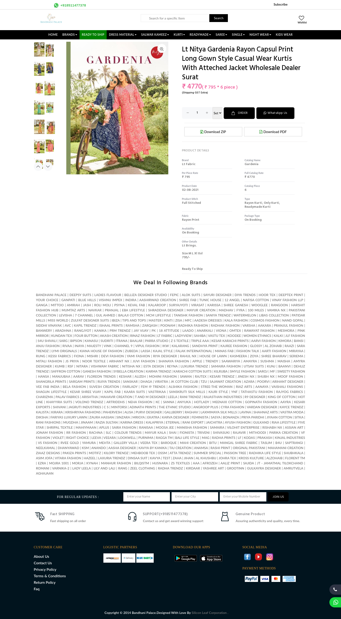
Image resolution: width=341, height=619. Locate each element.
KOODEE (234, 335)
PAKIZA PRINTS (75, 453)
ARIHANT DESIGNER (287, 381)
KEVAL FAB (136, 305)
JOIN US (278, 496)
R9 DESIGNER (255, 397)
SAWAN (186, 376)
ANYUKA (184, 402)
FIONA (79, 356)
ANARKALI (205, 330)
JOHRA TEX (227, 458)
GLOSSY (256, 346)
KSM (85, 448)
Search (218, 18)
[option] (44, 51)
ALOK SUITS (191, 295)
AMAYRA (250, 361)
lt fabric (188, 164)
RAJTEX (201, 376)
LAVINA (245, 412)
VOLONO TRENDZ (89, 402)
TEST (166, 458)
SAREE (221, 34)
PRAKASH (264, 437)
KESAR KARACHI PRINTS (230, 340)
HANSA (43, 376)
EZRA (42, 463)
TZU (204, 381)
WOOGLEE (259, 305)
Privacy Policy (45, 569)
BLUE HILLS (87, 300)
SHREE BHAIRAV (273, 356)
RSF (70, 366)
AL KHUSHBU (206, 458)
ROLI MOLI (102, 305)
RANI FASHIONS (48, 422)
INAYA (79, 346)
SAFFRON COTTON (65, 371)
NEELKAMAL (45, 448)
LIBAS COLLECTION (274, 315)
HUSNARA (160, 463)
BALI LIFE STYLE (187, 437)
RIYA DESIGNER (165, 356)
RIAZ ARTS (244, 386)
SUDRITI (107, 340)
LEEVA (96, 437)
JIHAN (189, 458)
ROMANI (42, 468)
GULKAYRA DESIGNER (264, 468)
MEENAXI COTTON (227, 402)
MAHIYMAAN (86, 427)
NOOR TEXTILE (94, 361)
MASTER (155, 320)
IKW (165, 346)
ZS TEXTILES (180, 463)
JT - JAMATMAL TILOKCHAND (280, 463)
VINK (108, 346)
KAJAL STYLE (163, 351)
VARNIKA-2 (61, 468)
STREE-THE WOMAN (217, 386)
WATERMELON (244, 315)
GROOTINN (235, 468)
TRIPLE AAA (200, 340)
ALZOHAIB (274, 458)
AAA (196, 463)
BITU (213, 442)
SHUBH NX (266, 376)
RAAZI (289, 346)
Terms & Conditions (50, 575)
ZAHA (177, 458)
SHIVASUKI (221, 432)
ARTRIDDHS (115, 402)
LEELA (172, 397)
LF (239, 437)
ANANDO (98, 448)
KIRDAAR (193, 468)
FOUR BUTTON (86, 335)
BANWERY (44, 330)
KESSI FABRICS (59, 356)
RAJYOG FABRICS (289, 391)
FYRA (240, 310)
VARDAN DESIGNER (262, 407)
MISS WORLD (58, 320)
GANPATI (68, 300)
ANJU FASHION (48, 346)
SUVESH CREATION (104, 386)
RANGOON (279, 305)
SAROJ (263, 371)
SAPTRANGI (294, 442)
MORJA (77, 463)
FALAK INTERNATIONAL (193, 351)
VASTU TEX (216, 335)
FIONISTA (187, 432)
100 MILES (256, 310)
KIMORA (284, 340)
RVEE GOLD (70, 442)
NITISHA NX (131, 366)
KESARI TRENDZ (222, 376)
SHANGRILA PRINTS (51, 381)
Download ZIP (213, 131)
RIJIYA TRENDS (109, 381)
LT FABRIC (164, 335)
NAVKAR (95, 310)
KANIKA (100, 330)
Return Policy (45, 582)
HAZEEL (90, 458)
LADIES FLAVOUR (107, 295)
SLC (108, 432)
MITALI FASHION (49, 361)
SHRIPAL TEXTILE (60, 427)
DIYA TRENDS (245, 295)
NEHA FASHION (140, 402)
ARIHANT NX (119, 361)
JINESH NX (246, 376)
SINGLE (238, 34)
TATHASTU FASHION (257, 391)
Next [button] (48, 166)
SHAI (172, 432)
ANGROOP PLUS (205, 407)
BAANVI (284, 366)
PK (154, 330)
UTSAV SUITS (254, 366)
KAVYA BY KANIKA (152, 448)
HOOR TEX (267, 295)
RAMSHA (132, 325)
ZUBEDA (131, 351)
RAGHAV (191, 412)
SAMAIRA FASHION (226, 366)
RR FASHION (76, 432)
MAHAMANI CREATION (285, 448)
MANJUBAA (61, 376)
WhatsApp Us (276, 112)
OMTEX (235, 330)
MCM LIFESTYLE (158, 315)
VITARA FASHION (68, 458)
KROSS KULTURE (251, 458)
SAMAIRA (217, 427)
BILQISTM (141, 463)
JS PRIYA (72, 361)
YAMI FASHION (138, 356)
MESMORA (286, 330)
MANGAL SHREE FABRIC (239, 442)
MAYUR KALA (155, 432)
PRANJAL (112, 310)
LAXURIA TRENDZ (111, 458)
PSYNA (119, 305)
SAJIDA (248, 463)
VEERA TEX (148, 442)
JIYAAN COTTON (279, 417)
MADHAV (226, 310)
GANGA (42, 305)
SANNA (168, 402)
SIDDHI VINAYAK (49, 325)
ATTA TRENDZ (180, 453)
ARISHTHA (90, 397)
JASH (87, 305)
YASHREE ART (213, 468)
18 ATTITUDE (169, 330)
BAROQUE (168, 442)
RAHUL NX (188, 356)
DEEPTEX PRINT (290, 295)
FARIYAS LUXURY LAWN (69, 417)
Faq (37, 588)
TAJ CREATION (180, 448)
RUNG (40, 356)
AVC (68, 325)
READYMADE (200, 34)
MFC (188, 320)
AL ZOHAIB (273, 346)
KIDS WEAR (284, 34)
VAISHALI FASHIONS (287, 386)
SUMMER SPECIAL (207, 453)
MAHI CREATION (193, 442)
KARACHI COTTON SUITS (192, 371)
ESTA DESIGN (153, 366)
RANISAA (146, 427)
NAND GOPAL (292, 320)
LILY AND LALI (104, 468)
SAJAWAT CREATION (225, 381)
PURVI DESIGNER (149, 412)
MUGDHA (70, 422)
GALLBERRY (173, 412)
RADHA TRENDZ (170, 468)
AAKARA (264, 325)
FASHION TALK (247, 351)
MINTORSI (119, 407)
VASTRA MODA (291, 412)
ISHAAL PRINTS (111, 325)
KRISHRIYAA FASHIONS (83, 412)
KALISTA (42, 412)
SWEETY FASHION (291, 371)
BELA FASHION (74, 386)
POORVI (263, 381)
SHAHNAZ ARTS (265, 412)
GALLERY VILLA (125, 442)
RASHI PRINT (220, 448)
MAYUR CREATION (201, 310)
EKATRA (153, 417)
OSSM (162, 453)
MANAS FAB (224, 351)
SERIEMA (296, 356)
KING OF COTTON (281, 397)
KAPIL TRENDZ (85, 325)
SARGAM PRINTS (82, 381)
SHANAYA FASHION (174, 361)
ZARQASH (150, 325)
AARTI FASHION (274, 351)
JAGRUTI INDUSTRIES (84, 407)
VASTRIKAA (157, 391)
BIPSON (76, 340)
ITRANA (121, 340)
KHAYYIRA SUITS (59, 402)
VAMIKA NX (276, 310)
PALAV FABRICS (67, 397)
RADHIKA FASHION (193, 325)
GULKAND (261, 422)
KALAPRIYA (154, 422)
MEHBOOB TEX (143, 453)
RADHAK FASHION (225, 325)
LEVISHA (65, 315)
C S (106, 407)
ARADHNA (63, 330)
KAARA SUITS (134, 391)
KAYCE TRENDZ (291, 407)
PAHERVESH (112, 412)
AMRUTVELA (293, 468)
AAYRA (285, 402)
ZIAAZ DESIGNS (48, 453)
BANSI (298, 340)
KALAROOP (157, 305)
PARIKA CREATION (283, 432)
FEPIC (174, 295)
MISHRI (92, 356)
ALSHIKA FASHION (183, 386)
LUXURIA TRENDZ (194, 366)
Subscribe (280, 4)
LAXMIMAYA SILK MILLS (219, 412)
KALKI (278, 335)
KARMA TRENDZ (158, 371)
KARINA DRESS (131, 422)
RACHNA (95, 432)
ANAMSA (201, 448)
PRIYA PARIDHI (252, 417)
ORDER (240, 112)
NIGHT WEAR (260, 34)
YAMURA (89, 442)
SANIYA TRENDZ (218, 315)
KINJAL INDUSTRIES (290, 437)
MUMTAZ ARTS (73, 310)
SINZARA (123, 417)
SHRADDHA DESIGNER (165, 310)
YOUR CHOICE (47, 300)
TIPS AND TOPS (134, 320)
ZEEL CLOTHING (142, 468)
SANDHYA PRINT (205, 346)
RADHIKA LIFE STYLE (265, 453)
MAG (206, 437)
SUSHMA (267, 361)
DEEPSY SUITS (80, 295)
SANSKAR (130, 381)
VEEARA (109, 437)
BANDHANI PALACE (51, 295)
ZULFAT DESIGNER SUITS (90, 320)
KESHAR (125, 376)
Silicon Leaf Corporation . (210, 612)
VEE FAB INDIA (47, 386)
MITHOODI (257, 432)
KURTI (179, 34)
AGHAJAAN (45, 473)
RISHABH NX (272, 427)
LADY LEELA (81, 468)
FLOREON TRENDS (101, 376)
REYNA (172, 366)
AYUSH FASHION (238, 422)
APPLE (197, 361)
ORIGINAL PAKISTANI (249, 448)
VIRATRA (161, 381)
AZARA (249, 381)
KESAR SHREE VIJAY (85, 391)
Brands (69, 34)
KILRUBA (220, 371)
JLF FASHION (295, 335)
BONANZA (231, 417)
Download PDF (273, 131)
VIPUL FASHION (147, 346)
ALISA (128, 412)
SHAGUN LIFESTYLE (51, 391)
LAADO (188, 330)
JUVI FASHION (144, 361)
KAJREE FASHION (233, 346)
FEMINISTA (199, 417)
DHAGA (146, 381)
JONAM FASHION (49, 432)
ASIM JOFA (44, 458)
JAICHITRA (214, 422)
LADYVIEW (183, 335)
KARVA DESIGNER (175, 417)
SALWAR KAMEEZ (155, 34)
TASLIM (266, 442)
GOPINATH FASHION (261, 402)
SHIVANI (59, 407)
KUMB (60, 366)
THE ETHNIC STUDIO (175, 407)
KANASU (91, 340)
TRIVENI (203, 432)
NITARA (82, 366)
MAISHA (283, 361)
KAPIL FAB (112, 391)
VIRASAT (197, 305)
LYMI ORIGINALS (64, 351)
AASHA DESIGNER (122, 448)
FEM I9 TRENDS (153, 386)
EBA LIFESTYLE (133, 310)
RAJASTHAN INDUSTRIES (223, 397)
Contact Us (43, 562)
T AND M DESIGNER (150, 397)
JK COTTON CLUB (184, 381)
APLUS (104, 427)
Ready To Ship (93, 34)
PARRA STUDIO (156, 340)
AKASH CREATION (114, 335)
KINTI (168, 320)
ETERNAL (173, 422)
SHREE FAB (187, 300)
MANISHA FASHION (192, 427)
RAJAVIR (239, 432)
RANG (122, 468)
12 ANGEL (232, 300)
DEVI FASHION (112, 356)
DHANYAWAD (68, 448)
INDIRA (131, 300)
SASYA (215, 417)
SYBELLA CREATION (128, 371)
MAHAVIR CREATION (116, 397)
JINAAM (87, 422)
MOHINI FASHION (163, 376)
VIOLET (58, 437)
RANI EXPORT (193, 422)
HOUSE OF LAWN (213, 356)
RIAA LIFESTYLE (284, 422)
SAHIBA (200, 335)
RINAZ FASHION (142, 335)
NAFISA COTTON (256, 300)
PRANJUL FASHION (288, 325)
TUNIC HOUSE (210, 300)
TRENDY (211, 361)
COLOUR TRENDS (128, 432)
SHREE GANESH (236, 305)
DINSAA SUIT (137, 458)
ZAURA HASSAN (101, 417)
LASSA (145, 351)
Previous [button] (38, 166)
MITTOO (57, 305)
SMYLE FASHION (242, 371)
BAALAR (136, 340)
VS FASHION (47, 442)
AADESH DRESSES (208, 320)
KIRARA (57, 412)
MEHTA (104, 442)
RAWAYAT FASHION (259, 330)
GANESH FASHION (97, 371)
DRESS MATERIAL (123, 34)
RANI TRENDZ (190, 397)
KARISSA (213, 305)
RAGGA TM (164, 437)
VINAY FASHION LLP (287, 300)
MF (272, 371)
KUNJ (271, 366)
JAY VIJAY (141, 330)
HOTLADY (201, 402)
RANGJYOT (82, 330)
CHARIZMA (44, 397)
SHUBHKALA (293, 453)
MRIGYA (138, 417)
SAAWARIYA (231, 361)
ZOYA (254, 356)
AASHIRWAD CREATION (157, 300)
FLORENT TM (295, 458)
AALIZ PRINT (230, 463)
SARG (63, 340)
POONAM (167, 325)
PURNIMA (145, 437)
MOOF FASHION (290, 376)
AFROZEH (210, 463)
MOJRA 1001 (59, 463)
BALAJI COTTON (130, 315)
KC (158, 402)
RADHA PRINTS (223, 437)
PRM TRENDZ (120, 330)
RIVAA (67, 346)
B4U (278, 442)
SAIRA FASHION (124, 427)
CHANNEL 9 (123, 346)
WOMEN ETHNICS (257, 335)
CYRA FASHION (232, 407)
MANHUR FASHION (116, 463)
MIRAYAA (296, 351)
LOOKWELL (127, 437)
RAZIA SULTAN (107, 422)
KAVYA (155, 458)
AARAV (78, 376)
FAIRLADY (129, 386)
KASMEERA (238, 356)
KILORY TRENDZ (116, 453)
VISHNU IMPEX (110, 300)
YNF (234, 391)
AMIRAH (73, 305)
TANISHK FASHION (188, 315)
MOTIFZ (95, 453)
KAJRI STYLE (218, 391)
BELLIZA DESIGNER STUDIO (145, 295)
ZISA (178, 320)
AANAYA (261, 386)
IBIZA (116, 320)
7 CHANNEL (84, 315)
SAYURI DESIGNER (217, 295)
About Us (41, 556)
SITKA (298, 417)
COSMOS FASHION (264, 320)
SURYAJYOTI (178, 305)
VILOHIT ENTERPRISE (243, 427)
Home (53, 34)
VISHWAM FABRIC (105, 366)
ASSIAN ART (294, 427)
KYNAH (92, 463)
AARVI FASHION (263, 340)
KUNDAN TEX (61, 335)
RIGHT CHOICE (77, 437)
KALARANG (180, 346)
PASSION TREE (235, 453)
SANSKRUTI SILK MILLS (187, 391)
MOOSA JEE (165, 427)
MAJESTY (94, 346)
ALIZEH (140, 376)
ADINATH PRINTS (142, 407)
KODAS (249, 437)
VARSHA (248, 325)
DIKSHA (42, 417)
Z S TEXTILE (179, 340)
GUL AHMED (105, 315)
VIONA (221, 330)
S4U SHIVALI (47, 340)
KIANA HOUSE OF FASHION (101, 351)
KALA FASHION (236, 320)
